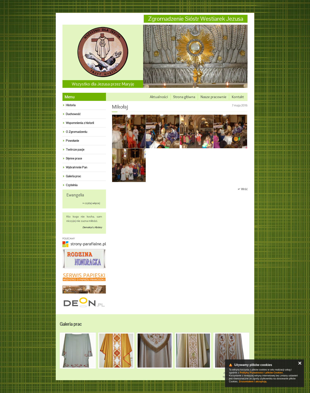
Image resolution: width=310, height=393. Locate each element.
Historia (71, 105)
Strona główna (184, 97)
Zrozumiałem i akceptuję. (253, 381)
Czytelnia (72, 185)
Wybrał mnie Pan (76, 167)
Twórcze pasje (75, 149)
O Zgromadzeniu (76, 132)
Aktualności (159, 97)
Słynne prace (74, 158)
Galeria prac (73, 176)
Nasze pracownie (213, 97)
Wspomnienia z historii (80, 123)
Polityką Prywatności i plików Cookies (261, 372)
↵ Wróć (243, 189)
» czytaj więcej (91, 203)
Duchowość (73, 114)
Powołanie (72, 141)
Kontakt (238, 97)
